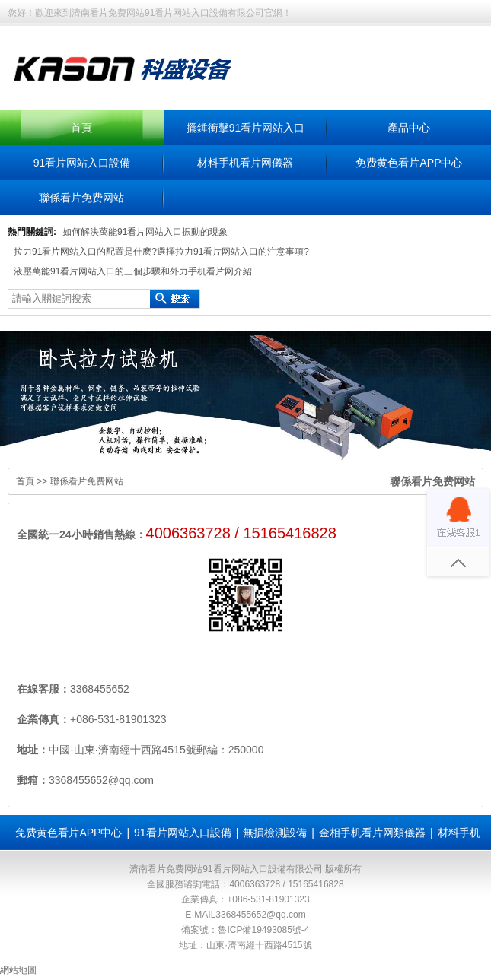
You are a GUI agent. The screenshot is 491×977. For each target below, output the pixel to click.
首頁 (81, 128)
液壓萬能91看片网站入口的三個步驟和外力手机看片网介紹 (133, 271)
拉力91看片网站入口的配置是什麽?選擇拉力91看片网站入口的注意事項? (161, 251)
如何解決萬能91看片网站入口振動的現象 (145, 232)
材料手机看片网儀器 (245, 163)
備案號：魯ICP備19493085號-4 (245, 930)
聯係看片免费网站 (81, 198)
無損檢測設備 (275, 832)
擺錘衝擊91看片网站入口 (246, 128)
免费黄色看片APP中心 (408, 163)
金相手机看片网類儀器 (372, 832)
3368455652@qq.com (260, 914)
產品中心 (408, 128)
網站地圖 (18, 970)
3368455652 (99, 689)
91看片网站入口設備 (82, 163)
